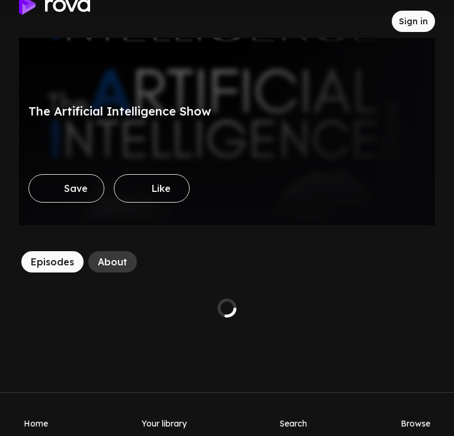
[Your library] (164, 414)
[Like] (152, 188)
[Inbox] (373, 21)
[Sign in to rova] (413, 21)
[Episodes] (52, 261)
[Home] (36, 414)
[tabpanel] (227, 308)
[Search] (293, 414)
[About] (112, 261)
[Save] (66, 188)
